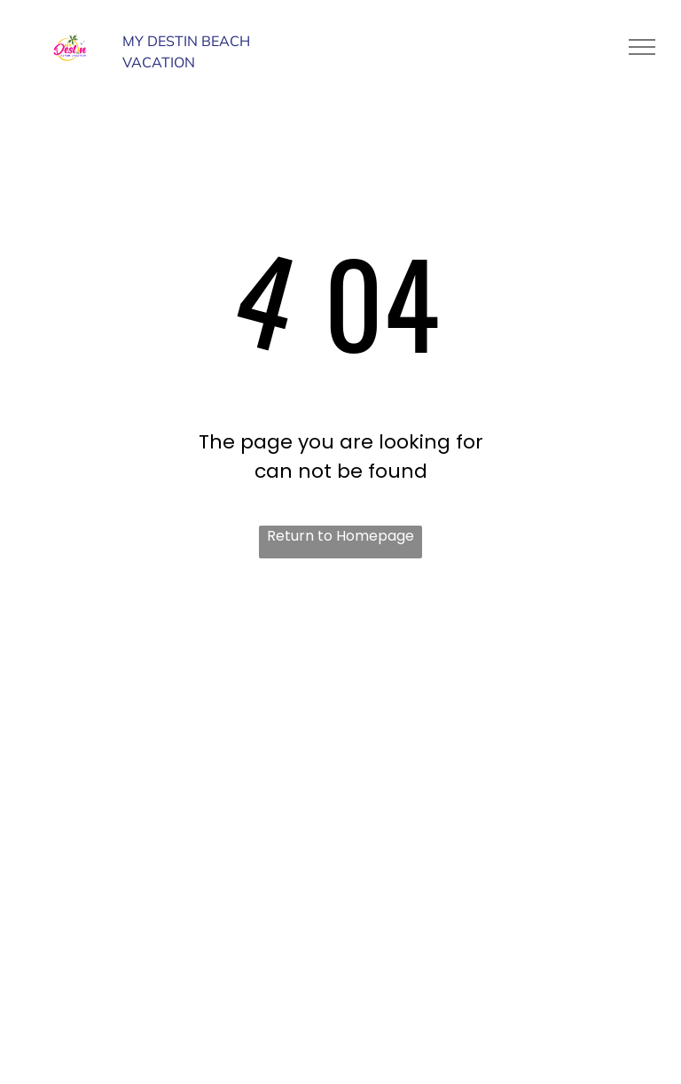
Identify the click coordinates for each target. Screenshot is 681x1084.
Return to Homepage (340, 536)
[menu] (642, 47)
